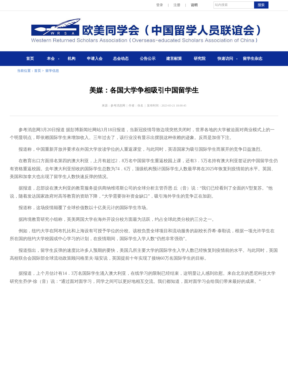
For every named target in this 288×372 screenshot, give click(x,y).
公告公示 (147, 58)
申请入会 (95, 58)
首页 (30, 58)
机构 (71, 58)
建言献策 (174, 58)
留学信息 (52, 71)
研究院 (200, 58)
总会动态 (121, 58)
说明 (194, 5)
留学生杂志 (252, 58)
